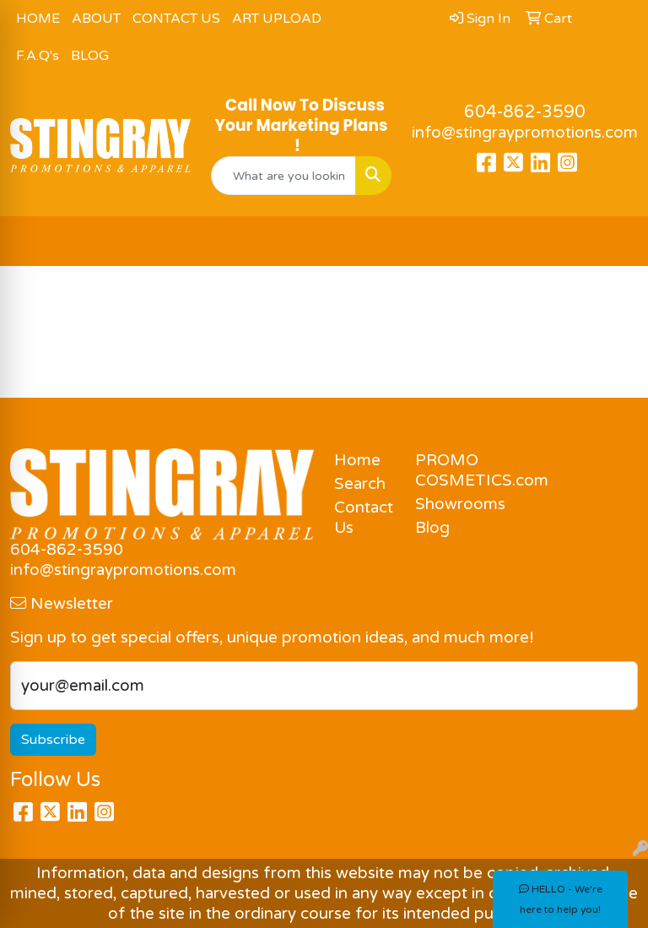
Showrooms (445, 504)
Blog (432, 527)
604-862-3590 (525, 112)
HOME (38, 18)
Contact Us (363, 517)
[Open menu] (614, 241)
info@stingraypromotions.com (525, 132)
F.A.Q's (37, 55)
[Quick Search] (283, 175)
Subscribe (53, 739)
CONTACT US (176, 18)
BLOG (90, 55)
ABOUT (96, 18)
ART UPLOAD (276, 18)
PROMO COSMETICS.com (445, 470)
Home (357, 460)
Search (360, 484)
